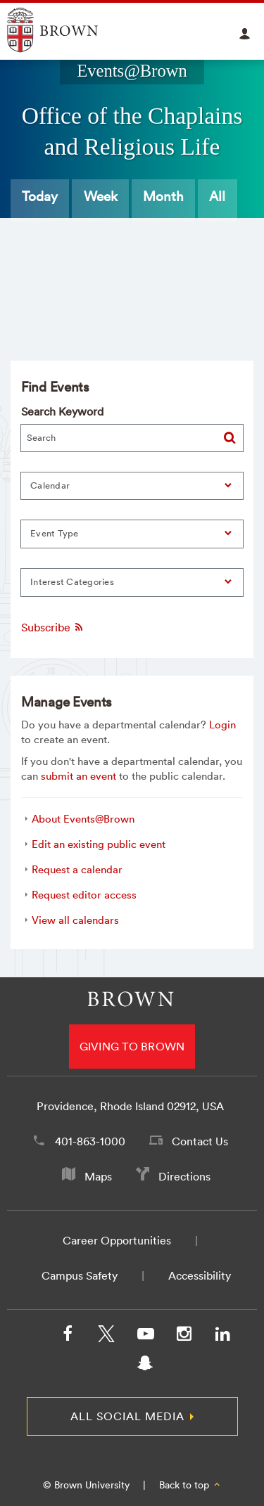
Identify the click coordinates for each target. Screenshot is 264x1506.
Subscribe (52, 627)
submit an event (78, 776)
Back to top (190, 1485)
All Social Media (127, 1416)
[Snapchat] (145, 1366)
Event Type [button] (54, 533)
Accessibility (199, 1275)
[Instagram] (183, 1336)
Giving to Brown (132, 1046)
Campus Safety (80, 1275)
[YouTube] (145, 1336)
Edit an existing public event (98, 844)
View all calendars (75, 920)
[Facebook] (67, 1336)
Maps (98, 1176)
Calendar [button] (50, 485)
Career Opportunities (117, 1240)
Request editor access (84, 894)
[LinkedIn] (222, 1336)
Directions (184, 1176)
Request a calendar (77, 869)
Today (40, 196)
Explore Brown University (68, 30)
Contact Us (200, 1141)
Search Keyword (62, 411)
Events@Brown (132, 70)
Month (163, 196)
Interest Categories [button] (72, 582)
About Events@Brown (83, 818)
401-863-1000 (90, 1141)
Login (222, 724)
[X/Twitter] (106, 1336)
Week (101, 196)
